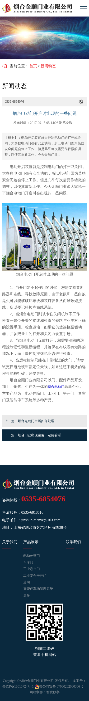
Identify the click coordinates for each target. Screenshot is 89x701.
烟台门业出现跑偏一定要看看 (39, 435)
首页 (33, 66)
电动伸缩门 (31, 556)
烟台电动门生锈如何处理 (36, 421)
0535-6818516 (32, 512)
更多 (26, 595)
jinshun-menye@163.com (40, 520)
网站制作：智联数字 (45, 692)
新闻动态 (48, 66)
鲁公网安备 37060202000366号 (58, 686)
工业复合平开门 (35, 575)
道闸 (26, 582)
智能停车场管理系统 (38, 589)
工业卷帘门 (31, 569)
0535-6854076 (43, 499)
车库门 (28, 562)
